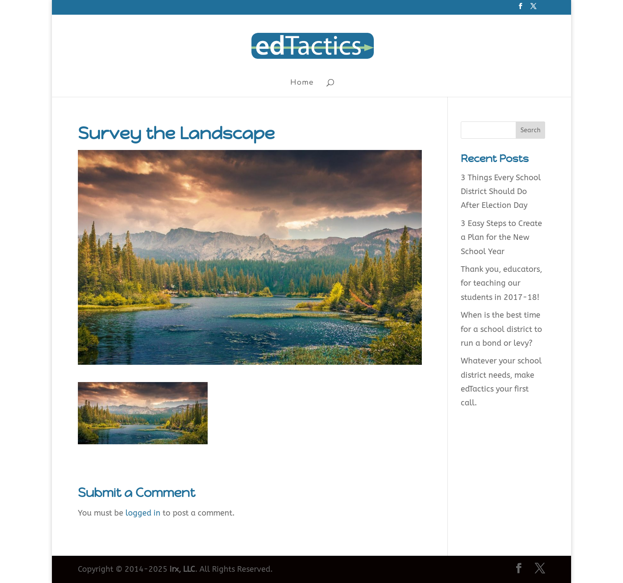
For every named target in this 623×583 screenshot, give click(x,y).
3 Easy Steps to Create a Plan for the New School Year (501, 237)
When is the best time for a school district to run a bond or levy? (501, 329)
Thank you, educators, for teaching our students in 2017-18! (501, 283)
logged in (143, 513)
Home (302, 83)
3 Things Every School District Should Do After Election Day (501, 191)
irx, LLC (182, 569)
